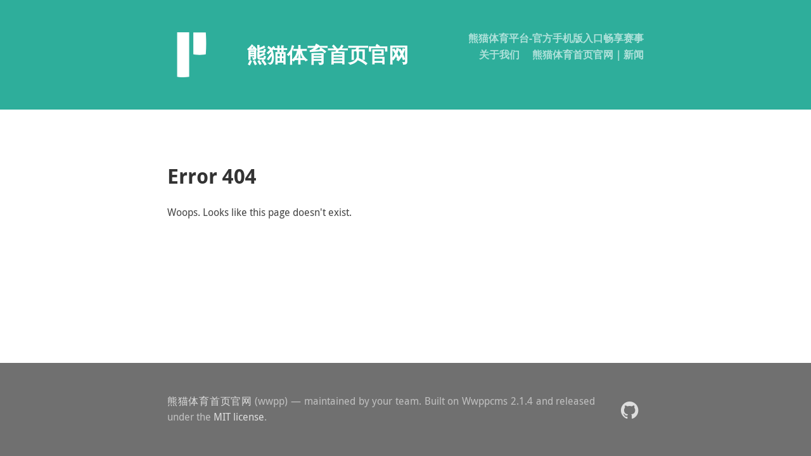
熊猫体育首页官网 (209, 401)
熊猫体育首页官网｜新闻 (588, 54)
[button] (629, 409)
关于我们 (499, 54)
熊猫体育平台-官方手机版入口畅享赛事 (556, 38)
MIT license (239, 417)
